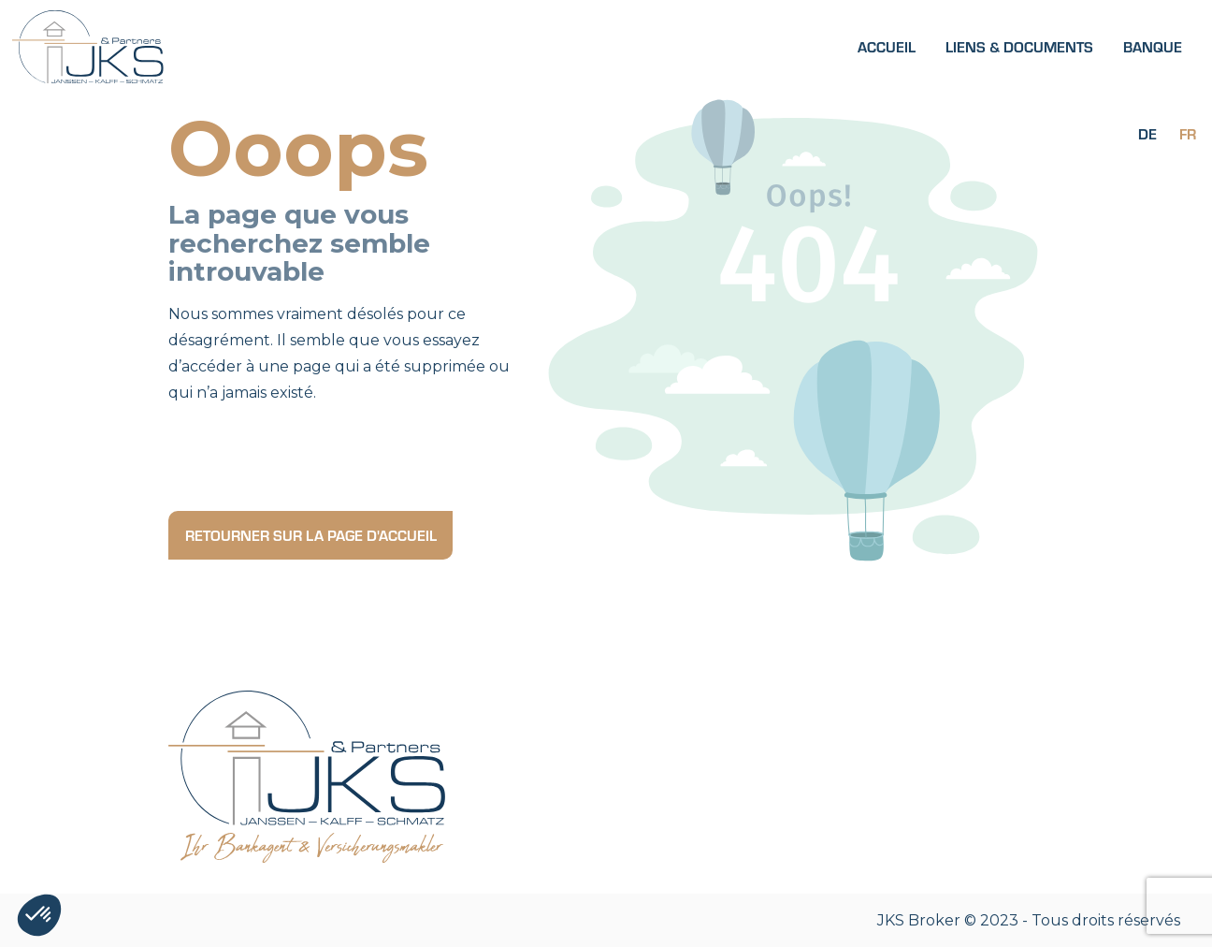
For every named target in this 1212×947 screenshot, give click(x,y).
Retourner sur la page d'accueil (311, 535)
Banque (1152, 46)
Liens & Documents (1019, 46)
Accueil (887, 46)
